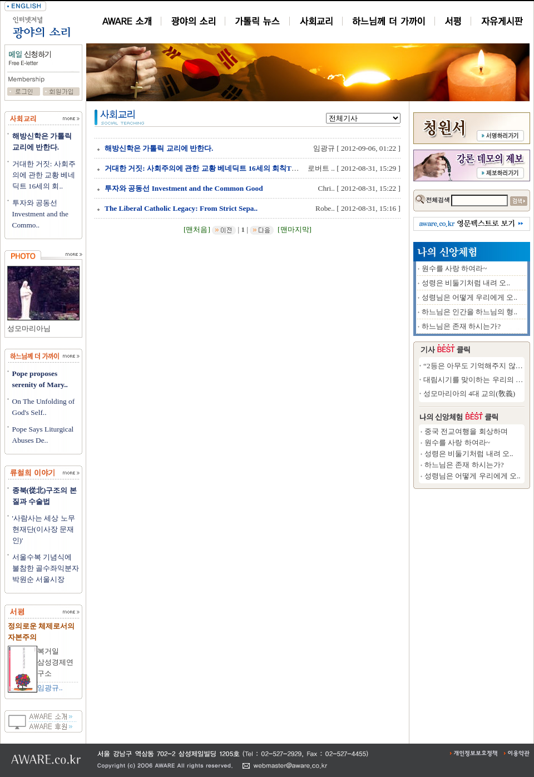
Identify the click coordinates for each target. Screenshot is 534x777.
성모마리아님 (29, 328)
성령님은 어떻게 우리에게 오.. (470, 297)
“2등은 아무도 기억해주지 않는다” (478, 366)
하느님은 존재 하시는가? (461, 326)
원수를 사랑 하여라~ (454, 268)
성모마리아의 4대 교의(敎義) (469, 393)
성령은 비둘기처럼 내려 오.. (466, 283)
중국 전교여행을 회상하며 (466, 431)
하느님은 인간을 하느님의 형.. (470, 312)
